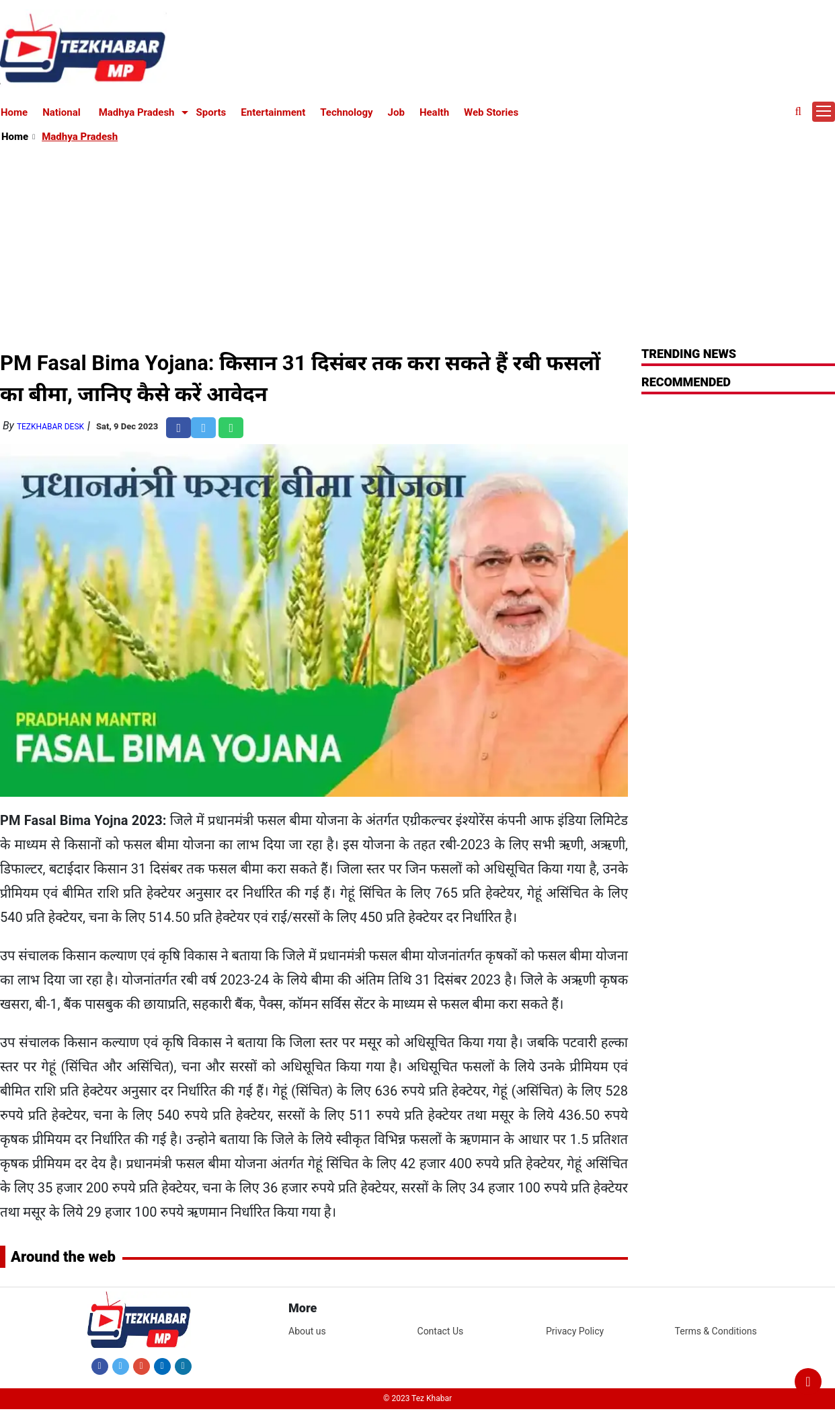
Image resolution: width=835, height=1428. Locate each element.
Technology (346, 112)
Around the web (63, 1256)
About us (307, 1331)
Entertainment (273, 112)
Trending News (688, 354)
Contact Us (441, 1331)
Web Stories (491, 112)
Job (396, 112)
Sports (211, 112)
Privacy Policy (575, 1331)
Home (14, 112)
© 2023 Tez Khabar (417, 1398)
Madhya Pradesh (137, 112)
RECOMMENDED (686, 382)
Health (434, 112)
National (61, 112)
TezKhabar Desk (50, 426)
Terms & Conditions (716, 1331)
